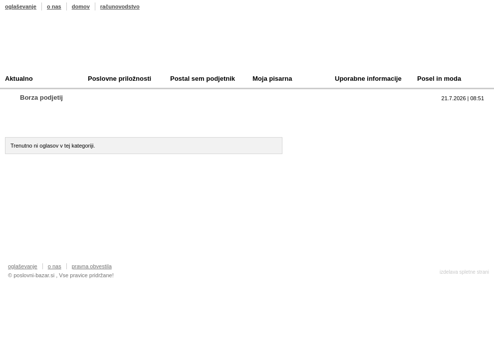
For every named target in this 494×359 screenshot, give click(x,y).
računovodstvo (120, 6)
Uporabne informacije (368, 78)
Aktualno (19, 78)
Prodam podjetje (52, 122)
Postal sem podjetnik (202, 78)
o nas (54, 6)
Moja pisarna (272, 78)
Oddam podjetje (238, 122)
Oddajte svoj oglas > (50, 174)
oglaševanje (20, 6)
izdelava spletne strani (464, 272)
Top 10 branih (344, 112)
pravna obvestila (92, 266)
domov (81, 6)
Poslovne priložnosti (119, 78)
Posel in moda (439, 78)
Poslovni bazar (63, 46)
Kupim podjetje (143, 122)
